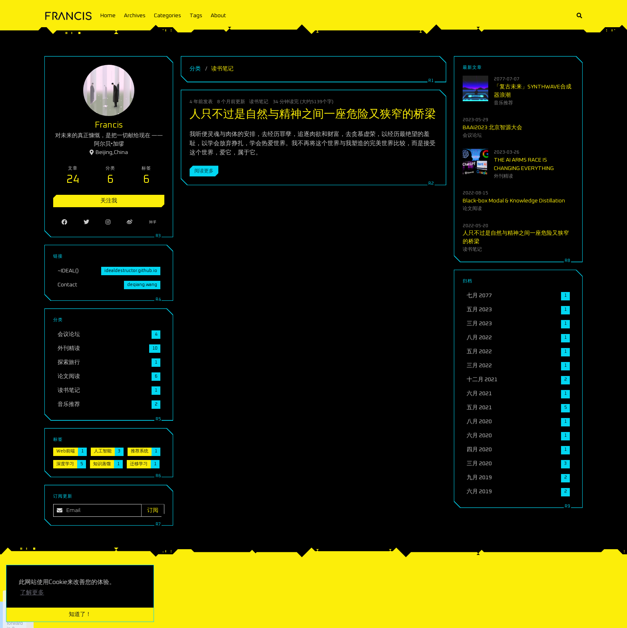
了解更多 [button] (32, 593)
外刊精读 (503, 176)
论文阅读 (472, 208)
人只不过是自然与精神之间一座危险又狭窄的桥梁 (313, 114)
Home (108, 15)
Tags (196, 15)
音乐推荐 (503, 103)
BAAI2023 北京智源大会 (492, 127)
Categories (167, 15)
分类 (195, 69)
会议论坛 (472, 135)
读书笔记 (258, 102)
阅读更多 (204, 171)
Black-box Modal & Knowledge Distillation (514, 201)
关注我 (108, 201)
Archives (135, 15)
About (218, 15)
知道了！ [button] (80, 614)
